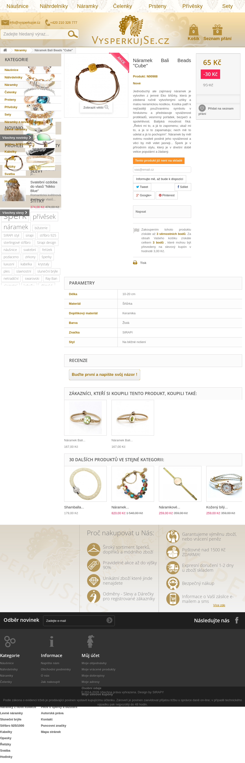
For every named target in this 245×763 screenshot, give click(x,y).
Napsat (141, 211)
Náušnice (17, 6)
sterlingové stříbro (17, 345)
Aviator (9, 467)
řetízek (47, 352)
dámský (23, 503)
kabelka (26, 366)
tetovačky (38, 445)
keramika (47, 438)
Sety (227, 6)
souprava (10, 496)
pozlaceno (11, 359)
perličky (45, 416)
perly (21, 445)
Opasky (10, 159)
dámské (47, 388)
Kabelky (11, 151)
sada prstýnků (32, 452)
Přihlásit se (237, 16)
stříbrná (29, 496)
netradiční (11, 381)
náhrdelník (11, 424)
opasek (40, 503)
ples (7, 373)
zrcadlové (30, 488)
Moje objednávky (94, 663)
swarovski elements (18, 416)
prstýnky (29, 460)
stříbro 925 (48, 337)
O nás (45, 675)
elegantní (10, 388)
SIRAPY (158, 748)
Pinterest (167, 195)
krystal (8, 409)
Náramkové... (169, 507)
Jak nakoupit (50, 682)
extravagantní (13, 481)
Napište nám (210, 16)
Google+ (144, 195)
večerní (46, 424)
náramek (16, 329)
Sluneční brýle (15, 137)
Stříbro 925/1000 (16, 144)
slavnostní (23, 373)
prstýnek (10, 460)
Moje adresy (91, 682)
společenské (38, 402)
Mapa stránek (51, 732)
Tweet (142, 187)
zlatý (35, 395)
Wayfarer (10, 488)
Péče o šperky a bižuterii (59, 707)
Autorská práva (52, 713)
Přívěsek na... (73, 440)
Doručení (47, 700)
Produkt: (139, 76)
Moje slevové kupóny (97, 694)
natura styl (49, 496)
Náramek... (120, 507)
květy (7, 445)
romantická (28, 467)
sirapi (29, 337)
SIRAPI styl (11, 337)
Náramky (87, 6)
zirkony (30, 359)
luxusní (9, 366)
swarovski (32, 381)
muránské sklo (14, 395)
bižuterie (41, 330)
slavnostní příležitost (19, 438)
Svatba (10, 174)
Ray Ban (51, 381)
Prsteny (158, 6)
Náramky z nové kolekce (22, 122)
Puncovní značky (53, 725)
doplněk (48, 409)
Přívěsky (192, 6)
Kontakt (46, 719)
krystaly (43, 366)
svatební (29, 352)
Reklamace (49, 694)
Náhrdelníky (54, 6)
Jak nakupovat (222, 16)
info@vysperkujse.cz (25, 22)
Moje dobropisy (93, 675)
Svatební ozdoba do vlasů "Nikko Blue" (43, 265)
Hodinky (11, 181)
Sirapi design (46, 345)
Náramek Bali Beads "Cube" (41, 223)
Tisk (143, 263)
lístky (7, 503)
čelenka (9, 452)
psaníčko (22, 431)
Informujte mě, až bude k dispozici (159, 179)
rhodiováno (29, 474)
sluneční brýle (47, 373)
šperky (46, 359)
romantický (28, 409)
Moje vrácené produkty (99, 669)
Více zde (219, 605)
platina (49, 395)
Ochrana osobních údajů (59, 688)
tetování (48, 460)
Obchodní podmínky (56, 669)
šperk (15, 318)
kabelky (29, 388)
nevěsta (36, 481)
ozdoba (9, 474)
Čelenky (122, 6)
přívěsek (44, 319)
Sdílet (183, 187)
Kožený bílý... (217, 507)
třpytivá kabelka (15, 510)
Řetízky (10, 166)
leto (6, 431)
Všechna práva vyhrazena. (118, 748)
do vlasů (49, 467)
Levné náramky (16, 129)
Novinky (14, 191)
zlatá (47, 474)
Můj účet (91, 655)
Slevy (11, 250)
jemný (30, 424)
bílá (45, 488)
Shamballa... (74, 507)
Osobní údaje (91, 688)
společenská (13, 402)
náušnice (10, 352)
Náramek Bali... (122, 440)
